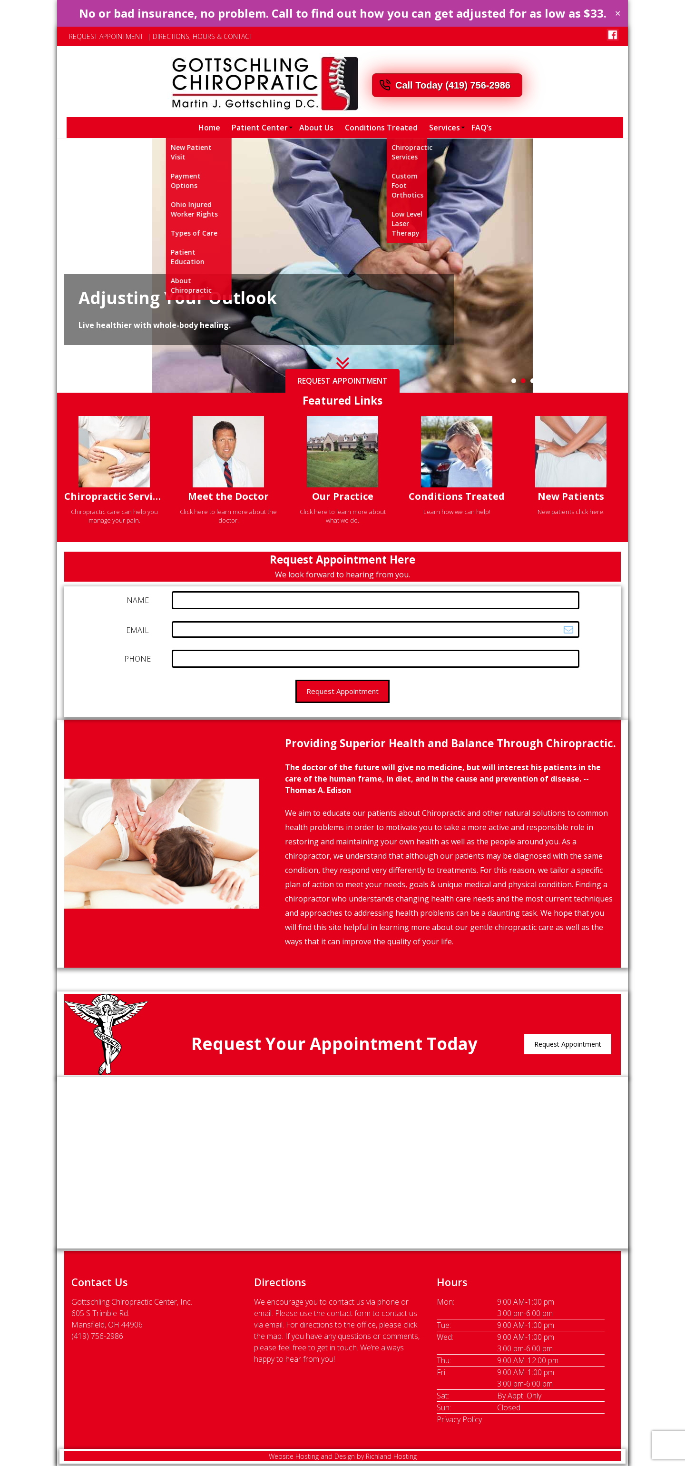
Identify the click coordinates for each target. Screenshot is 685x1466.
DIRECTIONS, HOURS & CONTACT (203, 36)
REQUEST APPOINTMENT (106, 36)
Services (444, 127)
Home (209, 127)
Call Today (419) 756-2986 (452, 85)
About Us (316, 127)
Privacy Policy (459, 1419)
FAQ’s (481, 127)
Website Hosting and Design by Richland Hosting (343, 1456)
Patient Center (260, 127)
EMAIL (137, 630)
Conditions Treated (381, 127)
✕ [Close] (618, 13)
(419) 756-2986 (97, 1336)
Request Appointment (567, 1044)
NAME (138, 600)
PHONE (137, 659)
